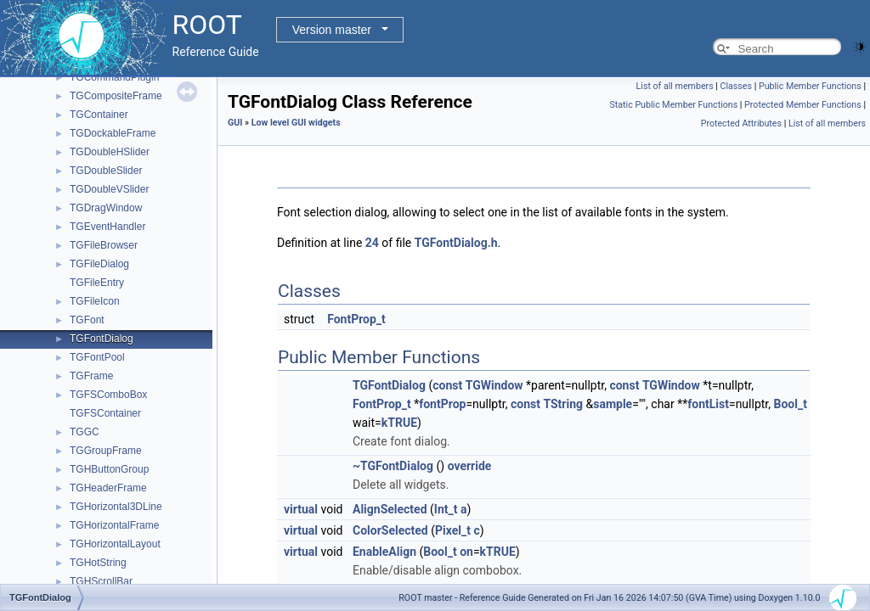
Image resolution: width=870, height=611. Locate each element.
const (447, 385)
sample (612, 404)
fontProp (442, 404)
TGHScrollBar (101, 581)
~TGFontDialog (393, 466)
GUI (235, 122)
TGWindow (494, 385)
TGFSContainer (105, 413)
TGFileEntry (97, 283)
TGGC (84, 432)
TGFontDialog (101, 339)
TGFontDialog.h (456, 242)
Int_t (446, 509)
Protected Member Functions (803, 104)
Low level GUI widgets (296, 122)
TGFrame (91, 376)
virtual (301, 509)
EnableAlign (384, 551)
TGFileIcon (95, 301)
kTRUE (399, 422)
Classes (736, 86)
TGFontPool (97, 357)
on (466, 551)
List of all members (675, 86)
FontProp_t (356, 319)
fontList (708, 404)
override (470, 466)
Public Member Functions (810, 86)
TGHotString (98, 563)
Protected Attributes (741, 123)
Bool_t (789, 404)
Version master (331, 29)
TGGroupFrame (106, 451)
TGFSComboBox (108, 395)
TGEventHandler (107, 227)
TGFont (87, 320)
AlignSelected (390, 509)
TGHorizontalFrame (114, 525)
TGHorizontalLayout (115, 544)
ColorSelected (390, 530)
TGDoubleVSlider (109, 189)
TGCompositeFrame (116, 96)
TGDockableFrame (112, 133)
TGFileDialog (99, 264)
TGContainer (99, 115)
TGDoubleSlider (106, 171)
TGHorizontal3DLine (116, 507)
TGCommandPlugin (114, 77)
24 (372, 242)
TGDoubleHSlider (110, 152)
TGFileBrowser (104, 245)
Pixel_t (453, 530)
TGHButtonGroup (109, 469)
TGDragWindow (106, 208)
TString (563, 404)
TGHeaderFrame (108, 488)
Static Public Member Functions (673, 104)
